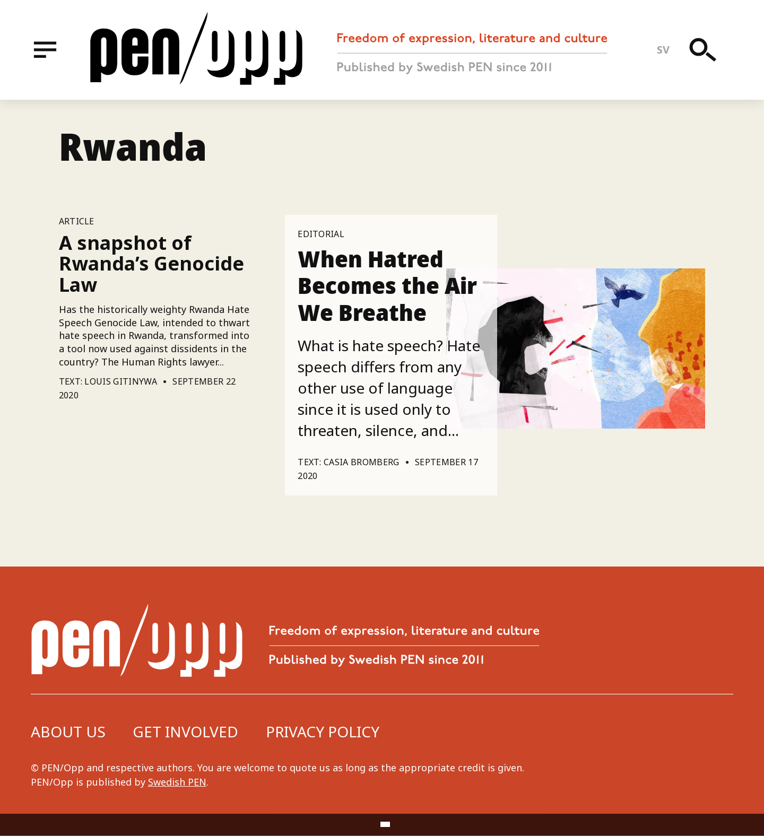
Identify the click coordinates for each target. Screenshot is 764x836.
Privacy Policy (322, 731)
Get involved (185, 731)
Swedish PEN (177, 782)
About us (68, 731)
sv (663, 49)
